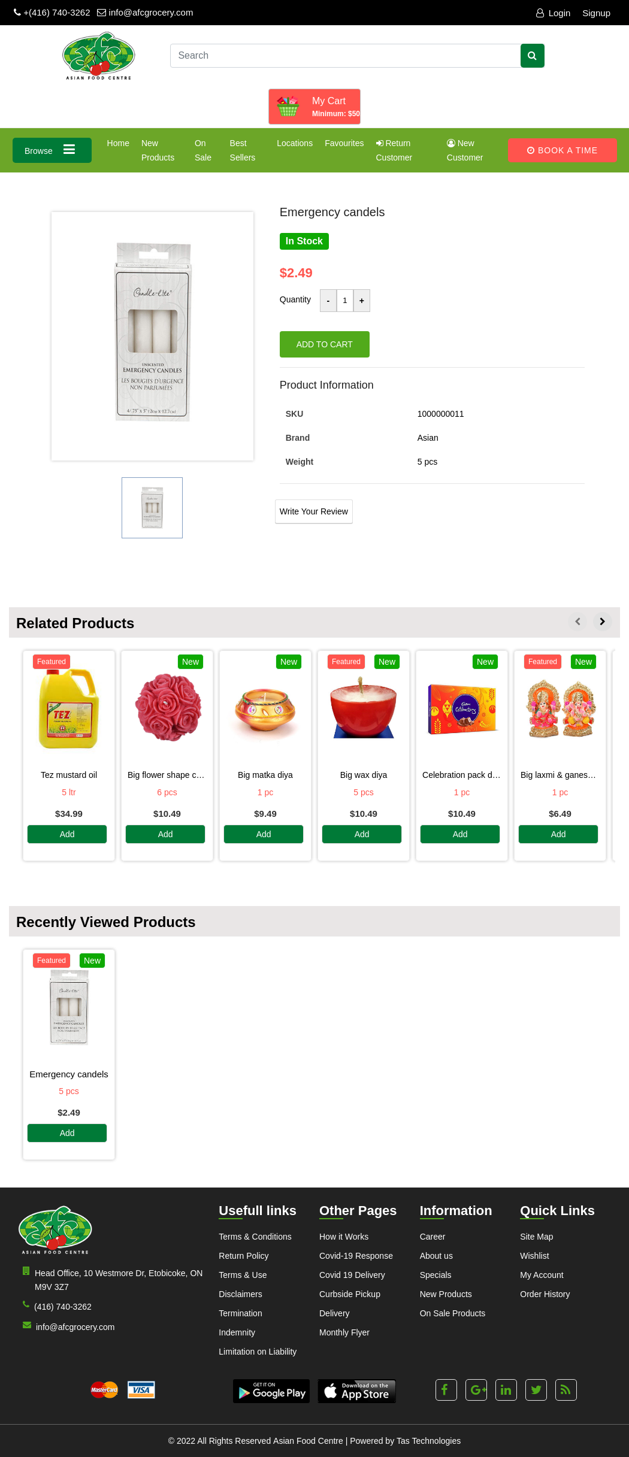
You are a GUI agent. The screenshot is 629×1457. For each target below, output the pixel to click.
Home (118, 143)
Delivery (334, 1313)
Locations (295, 143)
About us (436, 1256)
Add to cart (325, 344)
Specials (436, 1275)
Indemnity (237, 1332)
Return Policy (243, 1256)
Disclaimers (240, 1294)
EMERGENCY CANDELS (68, 1074)
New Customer (465, 150)
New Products (157, 150)
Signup (596, 13)
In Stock (304, 241)
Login (553, 13)
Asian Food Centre (308, 1441)
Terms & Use (243, 1275)
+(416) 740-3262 (52, 12)
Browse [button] (52, 149)
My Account (541, 1275)
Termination (240, 1313)
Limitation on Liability (258, 1351)
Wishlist (534, 1256)
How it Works (343, 1236)
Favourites (344, 143)
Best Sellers (243, 150)
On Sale (203, 150)
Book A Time (562, 150)
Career (433, 1236)
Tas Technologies (429, 1441)
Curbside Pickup (349, 1294)
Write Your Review (314, 511)
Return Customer (394, 150)
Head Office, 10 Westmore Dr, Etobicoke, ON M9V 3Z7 (110, 1279)
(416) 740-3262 (55, 1305)
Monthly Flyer (344, 1332)
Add (67, 835)
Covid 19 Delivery (352, 1275)
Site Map (536, 1236)
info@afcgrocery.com (145, 12)
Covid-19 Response (356, 1256)
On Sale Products (453, 1313)
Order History (545, 1294)
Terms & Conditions (255, 1236)
